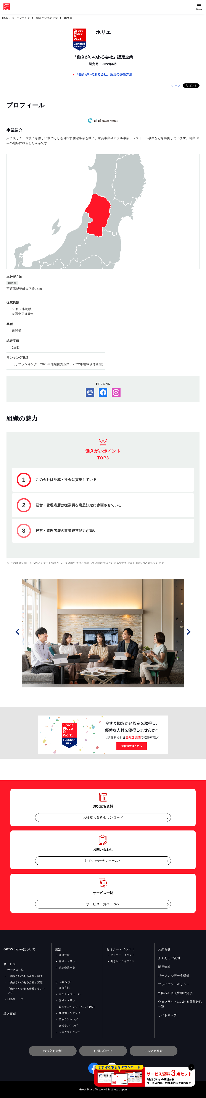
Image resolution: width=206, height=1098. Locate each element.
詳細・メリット (68, 961)
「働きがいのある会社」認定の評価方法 (104, 74)
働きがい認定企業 (47, 17)
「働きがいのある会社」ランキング (26, 990)
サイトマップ (167, 1015)
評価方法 (64, 954)
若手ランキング (68, 1019)
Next (188, 631)
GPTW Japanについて (19, 949)
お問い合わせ (102, 1051)
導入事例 (9, 1013)
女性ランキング (68, 1025)
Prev (18, 631)
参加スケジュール (69, 994)
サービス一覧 (15, 969)
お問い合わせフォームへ (102, 860)
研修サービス (15, 999)
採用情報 (164, 967)
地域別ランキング (69, 1013)
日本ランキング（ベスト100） (77, 1006)
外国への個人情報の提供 (175, 993)
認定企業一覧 (67, 967)
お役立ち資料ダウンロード (103, 817)
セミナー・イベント (122, 954)
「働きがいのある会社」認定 (25, 982)
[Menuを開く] (199, 7)
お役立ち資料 (52, 1051)
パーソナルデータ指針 (174, 975)
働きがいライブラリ (122, 961)
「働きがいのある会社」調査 (25, 976)
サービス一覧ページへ (103, 904)
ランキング (23, 17)
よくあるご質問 (169, 958)
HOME (6, 17)
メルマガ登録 (153, 1051)
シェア (176, 86)
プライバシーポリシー (174, 984)
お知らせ (164, 949)
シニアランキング (69, 1031)
